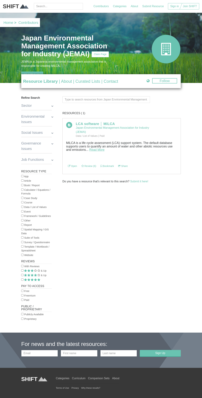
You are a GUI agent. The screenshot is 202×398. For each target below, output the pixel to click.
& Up (33, 270)
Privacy (75, 388)
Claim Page (100, 54)
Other (26, 220)
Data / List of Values (34, 207)
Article (26, 180)
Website (27, 255)
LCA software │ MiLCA (95, 124)
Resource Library (40, 81)
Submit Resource (153, 6)
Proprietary (28, 319)
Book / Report (30, 185)
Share (123, 166)
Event (26, 211)
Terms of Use (62, 388)
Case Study (29, 198)
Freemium (28, 295)
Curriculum (78, 378)
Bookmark (107, 166)
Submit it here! (139, 181)
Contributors (101, 6)
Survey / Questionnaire (35, 242)
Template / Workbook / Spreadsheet (35, 248)
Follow (165, 81)
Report (26, 225)
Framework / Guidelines (36, 216)
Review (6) (88, 166)
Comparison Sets (99, 378)
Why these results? (90, 388)
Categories (119, 6)
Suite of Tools (30, 237)
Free (25, 291)
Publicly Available (32, 314)
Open (72, 166)
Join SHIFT (190, 6)
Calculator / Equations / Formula (35, 191)
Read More (97, 149)
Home (8, 23)
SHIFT (16, 6)
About (134, 6)
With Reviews (30, 266)
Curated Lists (87, 81)
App (25, 176)
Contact (111, 81)
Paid (25, 300)
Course (26, 202)
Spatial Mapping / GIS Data (35, 231)
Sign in (174, 6)
